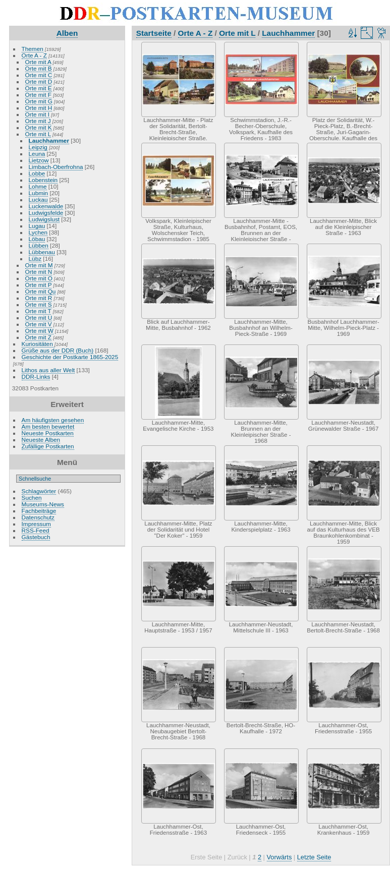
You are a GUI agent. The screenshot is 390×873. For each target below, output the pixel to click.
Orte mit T (38, 311)
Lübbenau (42, 252)
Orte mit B (38, 68)
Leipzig (38, 147)
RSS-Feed (35, 530)
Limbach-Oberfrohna (56, 166)
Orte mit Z (38, 337)
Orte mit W (39, 330)
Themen (32, 48)
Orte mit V (38, 324)
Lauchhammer (49, 140)
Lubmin (38, 193)
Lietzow (39, 160)
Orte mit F (38, 94)
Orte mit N (38, 271)
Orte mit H (38, 107)
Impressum (36, 523)
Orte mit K (38, 127)
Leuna (37, 153)
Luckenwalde (46, 206)
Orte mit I (37, 114)
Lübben (38, 245)
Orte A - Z (34, 55)
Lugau (37, 225)
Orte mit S (38, 304)
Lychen (38, 232)
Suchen (32, 497)
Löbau (37, 239)
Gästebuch (36, 537)
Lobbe (37, 173)
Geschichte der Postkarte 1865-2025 (70, 357)
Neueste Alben (41, 439)
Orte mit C (38, 75)
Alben (67, 33)
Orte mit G (38, 101)
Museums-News (43, 504)
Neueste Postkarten (48, 433)
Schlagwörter (39, 491)
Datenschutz (38, 517)
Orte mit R (38, 298)
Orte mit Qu (40, 291)
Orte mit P (38, 284)
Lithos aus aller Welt (48, 370)
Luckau (38, 199)
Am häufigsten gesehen (53, 420)
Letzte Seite (314, 857)
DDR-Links (36, 376)
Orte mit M (39, 265)
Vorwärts (279, 857)
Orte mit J (38, 121)
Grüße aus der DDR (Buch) (58, 350)
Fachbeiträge (39, 510)
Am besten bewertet (48, 426)
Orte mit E (38, 88)
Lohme (38, 186)
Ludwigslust (44, 219)
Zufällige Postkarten (48, 446)
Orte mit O (38, 278)
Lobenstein (43, 180)
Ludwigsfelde (46, 212)
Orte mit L (38, 134)
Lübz (35, 258)
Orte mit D (38, 81)
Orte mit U (38, 317)
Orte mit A (38, 62)
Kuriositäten (38, 343)
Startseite (154, 33)
